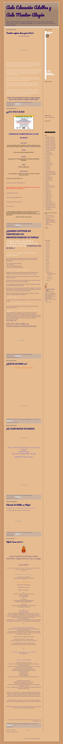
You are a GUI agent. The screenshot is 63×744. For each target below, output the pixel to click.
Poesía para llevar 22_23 (50, 203)
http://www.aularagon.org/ (23, 618)
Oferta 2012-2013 (49, 196)
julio (48, 280)
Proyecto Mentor (49, 224)
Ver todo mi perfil (48, 302)
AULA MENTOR (49, 153)
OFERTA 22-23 (48, 197)
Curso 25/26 (48, 170)
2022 (47, 249)
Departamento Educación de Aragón (51, 223)
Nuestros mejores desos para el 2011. (20, 33)
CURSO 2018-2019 (49, 164)
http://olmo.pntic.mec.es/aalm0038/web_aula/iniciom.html (24, 605)
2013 (47, 265)
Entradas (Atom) (14, 732)
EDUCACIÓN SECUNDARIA (51, 173)
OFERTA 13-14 (48, 190)
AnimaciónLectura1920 (50, 150)
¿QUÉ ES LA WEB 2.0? (16, 363)
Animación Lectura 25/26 (50, 148)
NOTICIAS (11, 535)
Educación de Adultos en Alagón (18, 504)
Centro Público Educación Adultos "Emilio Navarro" (50, 220)
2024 (47, 246)
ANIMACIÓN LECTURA (50, 137)
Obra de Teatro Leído (49, 187)
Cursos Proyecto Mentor (50, 171)
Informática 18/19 (49, 177)
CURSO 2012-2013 (49, 163)
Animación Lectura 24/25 (50, 147)
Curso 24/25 (48, 168)
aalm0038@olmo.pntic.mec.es (24, 607)
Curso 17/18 (48, 158)
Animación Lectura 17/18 (50, 140)
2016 (47, 260)
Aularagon (48, 218)
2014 (47, 263)
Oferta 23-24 (48, 198)
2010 (47, 270)
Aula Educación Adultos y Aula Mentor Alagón (28, 11)
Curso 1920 (48, 160)
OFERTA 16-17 (48, 194)
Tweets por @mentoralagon (49, 117)
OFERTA (11, 726)
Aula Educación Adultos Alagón (50, 290)
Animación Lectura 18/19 (50, 141)
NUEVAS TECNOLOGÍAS (14, 422)
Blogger (38, 738)
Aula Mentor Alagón (49, 215)
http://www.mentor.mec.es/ (23, 665)
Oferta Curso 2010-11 (14, 541)
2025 (47, 244)
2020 (47, 253)
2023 (47, 248)
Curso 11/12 (48, 157)
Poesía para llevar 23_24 (50, 204)
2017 (47, 258)
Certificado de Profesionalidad (30, 146)
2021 (47, 251)
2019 (47, 255)
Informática (48, 176)
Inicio (28, 730)
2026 (47, 242)
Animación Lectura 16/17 (50, 138)
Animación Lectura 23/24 (50, 146)
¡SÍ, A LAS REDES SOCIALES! (20, 428)
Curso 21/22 (48, 166)
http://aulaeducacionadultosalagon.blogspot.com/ (23, 600)
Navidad (47, 183)
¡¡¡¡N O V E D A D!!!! (15, 111)
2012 (47, 267)
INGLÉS (47, 181)
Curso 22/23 (48, 167)
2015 (47, 262)
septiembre (49, 278)
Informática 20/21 (49, 178)
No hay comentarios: (10, 104)
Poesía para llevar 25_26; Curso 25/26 (50, 208)
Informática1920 (49, 180)
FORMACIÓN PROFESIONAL (15, 226)
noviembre (49, 277)
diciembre (49, 272)
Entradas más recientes (11, 730)
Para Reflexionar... (49, 201)
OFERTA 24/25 (48, 200)
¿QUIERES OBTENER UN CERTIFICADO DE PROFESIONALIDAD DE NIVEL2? (22, 234)
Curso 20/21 (48, 161)
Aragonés (47, 151)
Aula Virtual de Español (50, 217)
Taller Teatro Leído (49, 209)
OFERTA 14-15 (48, 191)
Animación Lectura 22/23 (50, 144)
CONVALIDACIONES (49, 154)
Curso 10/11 (12, 105)
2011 (47, 269)
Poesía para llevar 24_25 (50, 206)
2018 (47, 256)
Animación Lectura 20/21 (50, 143)
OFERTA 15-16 (48, 193)
